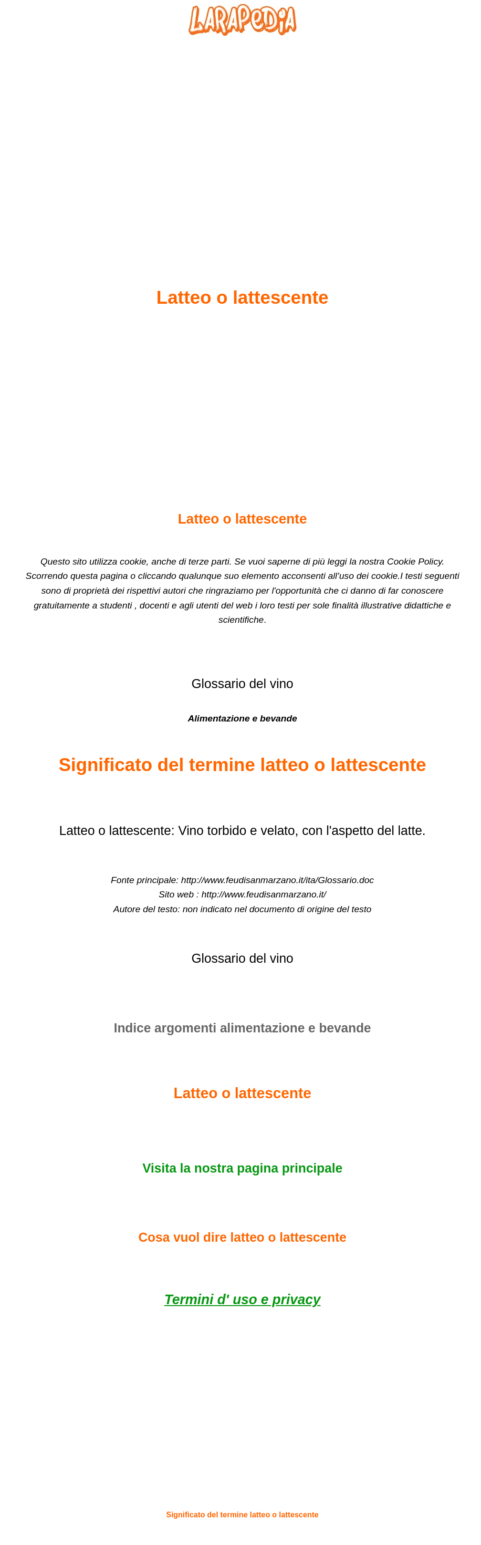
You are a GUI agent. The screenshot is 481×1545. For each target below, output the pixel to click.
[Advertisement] (242, 139)
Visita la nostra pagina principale (242, 1168)
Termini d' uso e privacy (242, 1299)
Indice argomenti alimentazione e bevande (242, 1028)
